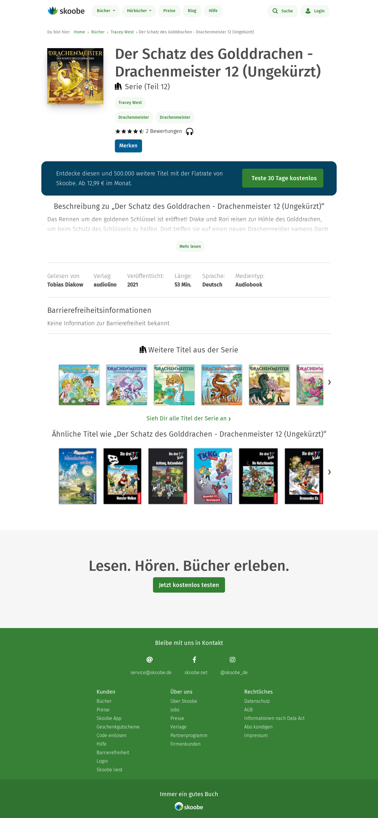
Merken (128, 145)
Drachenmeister (133, 117)
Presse (177, 718)
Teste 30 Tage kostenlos (284, 178)
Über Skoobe (183, 701)
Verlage (178, 727)
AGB (248, 710)
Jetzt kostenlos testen (189, 584)
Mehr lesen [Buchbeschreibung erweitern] (190, 246)
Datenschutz (257, 701)
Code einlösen (111, 735)
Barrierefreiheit (113, 752)
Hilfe (213, 10)
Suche (283, 11)
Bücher (104, 10)
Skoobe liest (109, 770)
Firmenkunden (185, 744)
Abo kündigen (258, 727)
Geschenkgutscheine (118, 727)
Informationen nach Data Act (274, 718)
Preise (169, 10)
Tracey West (122, 32)
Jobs (174, 710)
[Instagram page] (234, 665)
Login (315, 11)
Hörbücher (137, 10)
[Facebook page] (196, 665)
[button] (329, 382)
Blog (192, 10)
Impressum (256, 735)
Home (79, 32)
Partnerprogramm (189, 735)
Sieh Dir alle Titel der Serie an (189, 418)
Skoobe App (109, 718)
